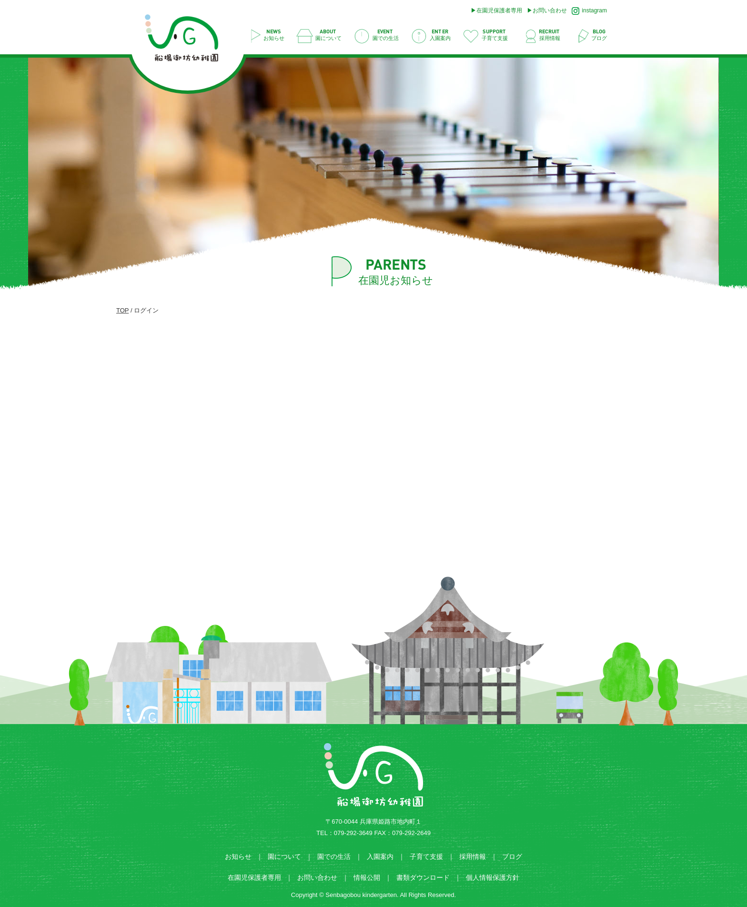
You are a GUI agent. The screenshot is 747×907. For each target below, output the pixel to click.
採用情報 (472, 856)
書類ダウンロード (423, 877)
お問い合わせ (550, 10)
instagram (589, 11)
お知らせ (238, 856)
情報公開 (366, 877)
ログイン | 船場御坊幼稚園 (186, 40)
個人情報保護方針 (492, 877)
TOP (122, 310)
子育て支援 (426, 856)
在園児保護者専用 (499, 10)
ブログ (512, 856)
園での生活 (334, 856)
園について (284, 856)
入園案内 (380, 856)
